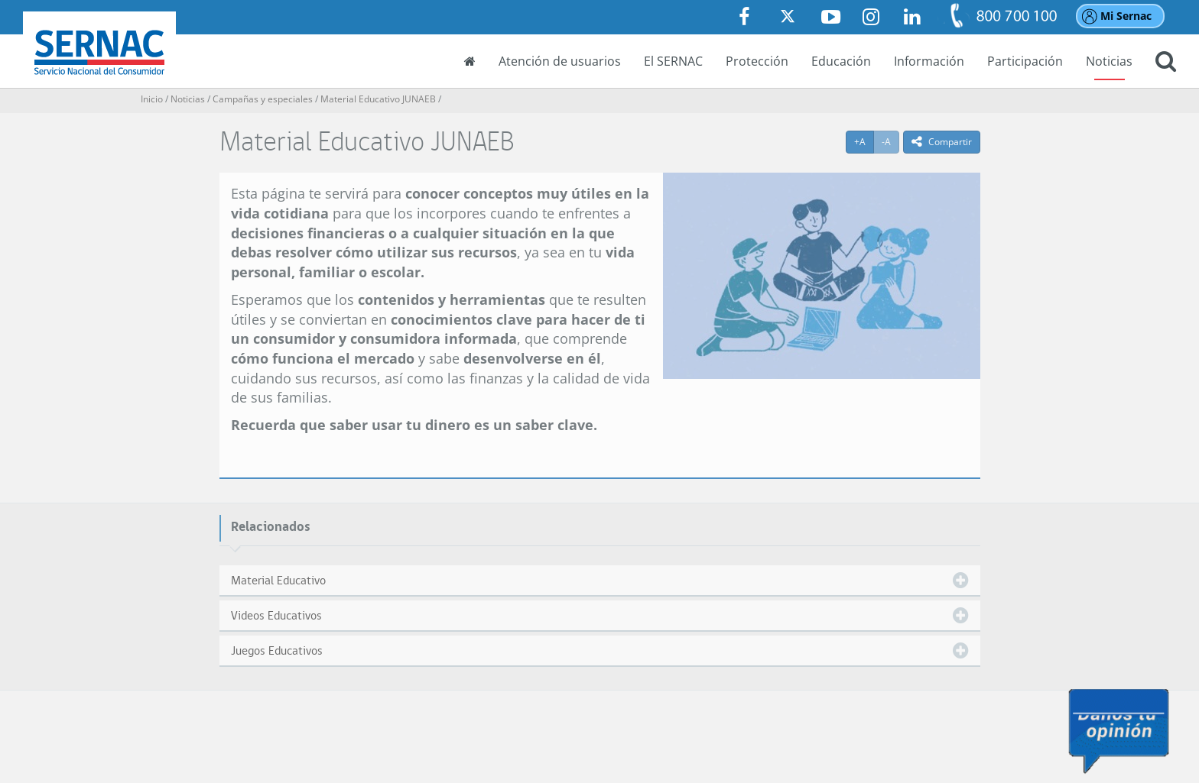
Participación (1025, 61)
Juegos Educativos (277, 650)
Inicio (152, 98)
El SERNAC (673, 61)
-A (890, 141)
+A (864, 141)
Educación (841, 61)
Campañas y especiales (263, 98)
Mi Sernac (1126, 15)
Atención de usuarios (560, 61)
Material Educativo (278, 580)
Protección (757, 61)
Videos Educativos (276, 615)
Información (929, 61)
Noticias (1109, 61)
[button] (1166, 62)
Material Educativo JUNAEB (378, 98)
